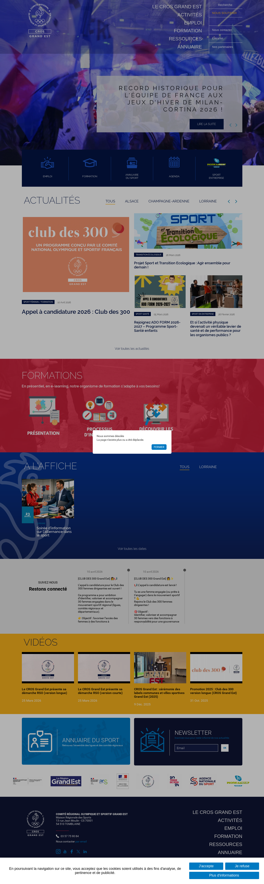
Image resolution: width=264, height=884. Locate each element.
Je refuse (242, 866)
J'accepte (206, 866)
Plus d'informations (224, 875)
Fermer (159, 447)
